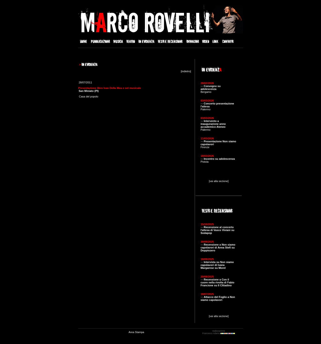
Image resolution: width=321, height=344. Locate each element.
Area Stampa (136, 332)
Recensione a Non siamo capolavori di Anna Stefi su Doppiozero (218, 247)
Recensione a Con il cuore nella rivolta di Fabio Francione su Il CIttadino (217, 282)
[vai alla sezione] (219, 181)
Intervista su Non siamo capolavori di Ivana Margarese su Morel (217, 265)
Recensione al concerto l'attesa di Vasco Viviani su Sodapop (217, 230)
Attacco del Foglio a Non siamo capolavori (218, 298)
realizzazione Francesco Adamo (218, 332)
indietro (186, 71)
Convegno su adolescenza (211, 87)
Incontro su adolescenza (219, 158)
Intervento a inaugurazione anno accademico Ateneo (213, 124)
